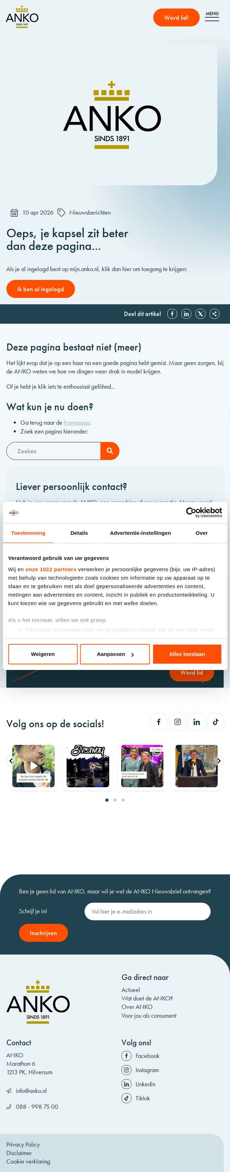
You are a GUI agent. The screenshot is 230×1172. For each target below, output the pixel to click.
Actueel (131, 990)
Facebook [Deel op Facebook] (172, 314)
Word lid (191, 672)
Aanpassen (115, 654)
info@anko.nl (31, 1091)
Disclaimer (19, 1153)
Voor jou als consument (149, 1015)
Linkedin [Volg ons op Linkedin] (145, 1084)
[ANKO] (22, 16)
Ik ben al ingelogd (40, 289)
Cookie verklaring (28, 1161)
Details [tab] (79, 533)
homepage (77, 422)
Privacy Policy (23, 1144)
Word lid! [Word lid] (176, 17)
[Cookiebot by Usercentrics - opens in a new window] (191, 512)
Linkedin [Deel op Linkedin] (186, 314)
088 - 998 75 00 (37, 1106)
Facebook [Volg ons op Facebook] (148, 1056)
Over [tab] (201, 533)
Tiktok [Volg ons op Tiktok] (143, 1098)
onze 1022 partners (50, 569)
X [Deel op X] (200, 314)
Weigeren (43, 654)
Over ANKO (137, 1007)
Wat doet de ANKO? (147, 998)
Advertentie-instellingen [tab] (140, 533)
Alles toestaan (187, 654)
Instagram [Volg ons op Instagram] (147, 1070)
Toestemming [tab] (28, 533)
